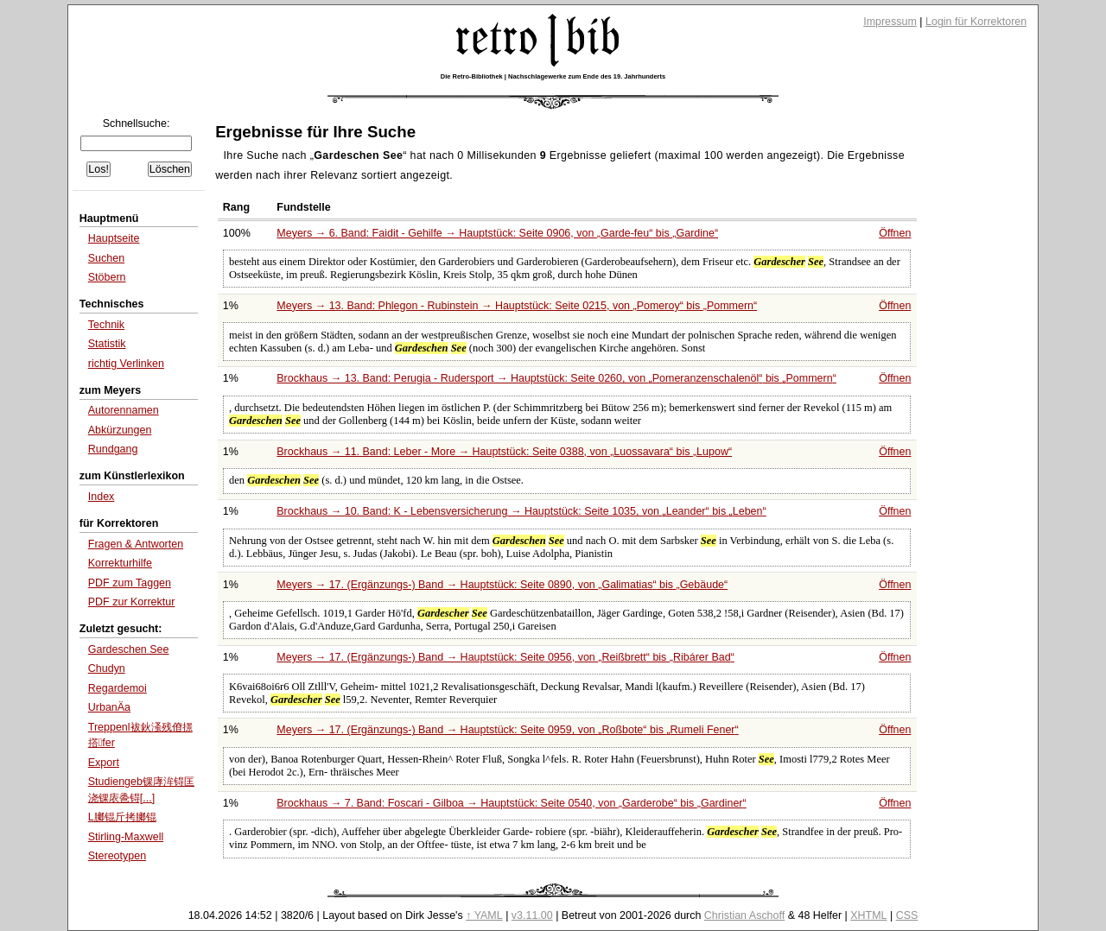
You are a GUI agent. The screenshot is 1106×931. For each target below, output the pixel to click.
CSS (907, 915)
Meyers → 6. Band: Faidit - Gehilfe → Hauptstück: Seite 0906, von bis (497, 233)
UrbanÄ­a (109, 707)
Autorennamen (123, 410)
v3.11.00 (532, 915)
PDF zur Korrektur (131, 602)
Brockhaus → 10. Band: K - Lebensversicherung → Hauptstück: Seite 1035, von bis (521, 511)
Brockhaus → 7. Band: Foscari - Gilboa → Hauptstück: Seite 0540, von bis (511, 803)
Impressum (890, 22)
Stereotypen (117, 856)
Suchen (106, 258)
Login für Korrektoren (976, 22)
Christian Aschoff (744, 915)
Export (103, 763)
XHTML (868, 915)
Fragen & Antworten (135, 544)
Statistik (107, 344)
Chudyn (106, 668)
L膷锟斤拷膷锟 (122, 817)
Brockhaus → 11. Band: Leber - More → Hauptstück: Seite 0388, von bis (504, 452)
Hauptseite (114, 238)
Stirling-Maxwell (125, 837)
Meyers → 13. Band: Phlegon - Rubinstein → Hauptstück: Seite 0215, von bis (516, 306)
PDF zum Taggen (129, 583)
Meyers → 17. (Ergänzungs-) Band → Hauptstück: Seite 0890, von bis (502, 585)
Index (101, 497)
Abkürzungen (120, 430)
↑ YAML (484, 915)
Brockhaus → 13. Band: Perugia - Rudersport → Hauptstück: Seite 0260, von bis (556, 378)
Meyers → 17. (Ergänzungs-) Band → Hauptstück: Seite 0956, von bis (505, 657)
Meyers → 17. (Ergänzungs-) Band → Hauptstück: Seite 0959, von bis (507, 730)
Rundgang (113, 449)
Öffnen (895, 233)
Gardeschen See (128, 649)
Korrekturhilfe (120, 563)
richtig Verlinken (126, 364)
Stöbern (107, 277)
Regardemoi (117, 688)
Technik (106, 325)
